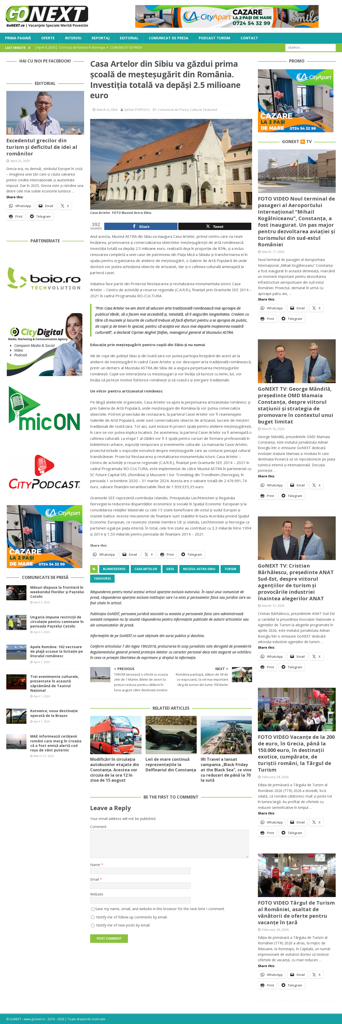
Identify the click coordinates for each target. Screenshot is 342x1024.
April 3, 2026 (42, 602)
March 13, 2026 (273, 605)
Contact (249, 38)
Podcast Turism (214, 38)
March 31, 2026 (44, 756)
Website (96, 894)
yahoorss (102, 578)
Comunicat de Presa (168, 38)
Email (95, 879)
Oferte (48, 38)
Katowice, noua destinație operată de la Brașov (54, 713)
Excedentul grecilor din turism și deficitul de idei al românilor (41, 147)
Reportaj (101, 38)
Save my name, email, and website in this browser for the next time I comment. (160, 908)
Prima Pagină (18, 38)
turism (230, 569)
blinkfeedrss (114, 569)
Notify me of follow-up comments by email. (131, 917)
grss (170, 569)
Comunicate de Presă (45, 577)
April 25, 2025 (20, 160)
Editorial (129, 38)
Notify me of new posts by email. (123, 925)
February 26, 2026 (275, 929)
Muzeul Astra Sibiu (199, 569)
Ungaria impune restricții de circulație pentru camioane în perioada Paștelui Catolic (57, 622)
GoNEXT (113, 613)
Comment (98, 826)
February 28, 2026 (275, 777)
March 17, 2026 (273, 251)
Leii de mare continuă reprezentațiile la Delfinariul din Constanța (171, 764)
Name (95, 864)
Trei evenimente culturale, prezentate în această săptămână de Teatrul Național (54, 683)
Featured (210, 109)
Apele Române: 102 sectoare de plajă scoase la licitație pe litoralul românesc (56, 651)
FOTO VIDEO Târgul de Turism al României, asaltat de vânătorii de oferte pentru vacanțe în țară (296, 912)
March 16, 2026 (273, 428)
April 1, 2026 (42, 662)
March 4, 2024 (107, 109)
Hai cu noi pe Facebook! (45, 61)
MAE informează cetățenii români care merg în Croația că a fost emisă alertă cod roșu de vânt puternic (55, 743)
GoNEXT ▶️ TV (297, 141)
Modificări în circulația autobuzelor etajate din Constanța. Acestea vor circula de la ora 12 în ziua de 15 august (114, 772)
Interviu (73, 38)
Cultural (196, 109)
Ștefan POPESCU (137, 109)
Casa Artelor (145, 569)
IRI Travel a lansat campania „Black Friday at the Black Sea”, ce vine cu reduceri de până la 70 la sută (226, 769)
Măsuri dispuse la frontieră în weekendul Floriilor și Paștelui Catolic (57, 592)
